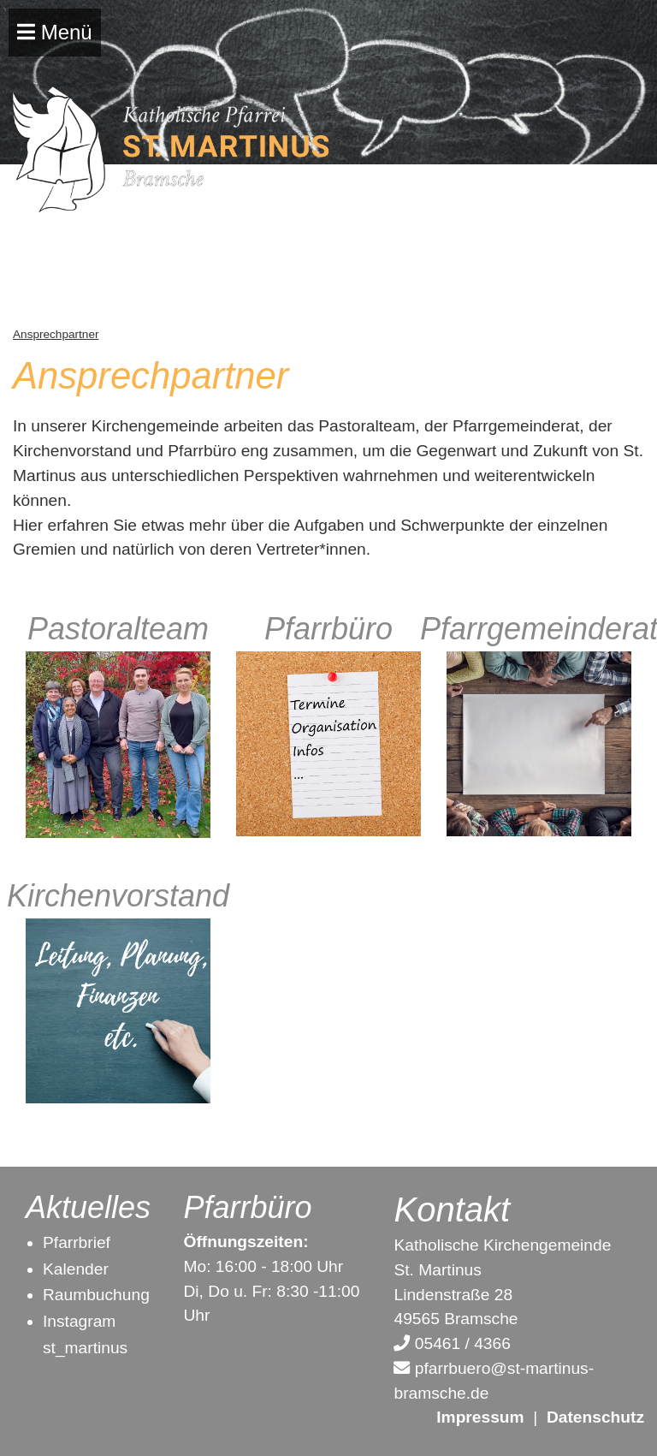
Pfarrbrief (76, 1242)
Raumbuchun (91, 1295)
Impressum (480, 1417)
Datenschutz (595, 1417)
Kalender (76, 1269)
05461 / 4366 (452, 1343)
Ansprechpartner (56, 334)
